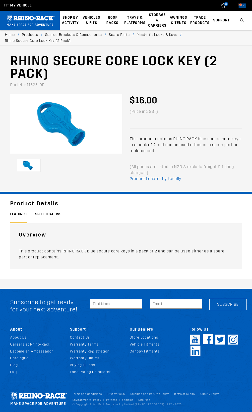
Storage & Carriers (157, 20)
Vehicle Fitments (144, 344)
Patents (111, 400)
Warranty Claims (84, 358)
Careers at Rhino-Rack (30, 344)
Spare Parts (119, 35)
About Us (18, 337)
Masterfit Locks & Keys (157, 35)
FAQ (13, 372)
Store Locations (144, 337)
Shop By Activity (70, 20)
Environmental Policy (86, 400)
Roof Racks (112, 20)
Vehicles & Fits (91, 20)
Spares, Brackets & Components (73, 35)
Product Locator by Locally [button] (155, 178)
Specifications (48, 214)
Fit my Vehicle (18, 5)
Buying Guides (82, 365)
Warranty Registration (90, 351)
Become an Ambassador (31, 351)
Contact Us (80, 337)
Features (18, 214)
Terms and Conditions (87, 394)
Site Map (144, 400)
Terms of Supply (184, 394)
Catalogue (19, 358)
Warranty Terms (84, 344)
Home (10, 35)
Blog (14, 365)
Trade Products (200, 20)
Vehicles (127, 400)
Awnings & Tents (178, 20)
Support (221, 20)
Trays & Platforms (135, 20)
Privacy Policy (116, 394)
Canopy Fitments (145, 351)
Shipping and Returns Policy (149, 394)
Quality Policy (209, 394)
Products (30, 35)
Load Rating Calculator (90, 372)
